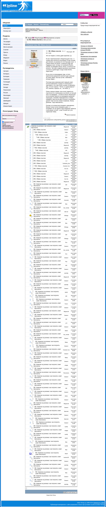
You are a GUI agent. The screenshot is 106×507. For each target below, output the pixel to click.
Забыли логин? (6, 125)
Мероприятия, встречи (53, 38)
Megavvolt (34, 50)
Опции (73, 45)
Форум (30, 38)
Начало (36, 24)
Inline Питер (53, 495)
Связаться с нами (98, 502)
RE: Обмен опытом (40, 129)
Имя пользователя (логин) (9, 115)
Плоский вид (44, 24)
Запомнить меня (8, 122)
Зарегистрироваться (8, 128)
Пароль (4, 118)
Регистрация (34, 30)
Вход (27, 30)
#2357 (74, 48)
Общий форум (39, 38)
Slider (86, 83)
